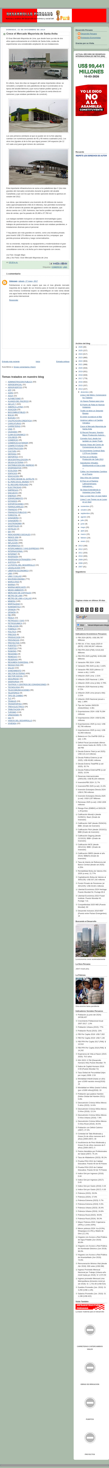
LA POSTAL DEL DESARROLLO (21, 565)
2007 (81, 567)
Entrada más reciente (11, 362)
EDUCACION (13, 476)
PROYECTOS (13, 643)
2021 (81, 364)
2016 (81, 382)
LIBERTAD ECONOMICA (18, 571)
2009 (81, 560)
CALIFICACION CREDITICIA (20, 421)
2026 (81, 347)
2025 (81, 351)
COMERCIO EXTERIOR (18, 443)
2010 (81, 556)
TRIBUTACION (14, 709)
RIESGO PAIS (14, 665)
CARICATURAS (14, 424)
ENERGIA (12, 496)
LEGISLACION (14, 568)
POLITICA (12, 632)
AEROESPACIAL (15, 385)
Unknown (13, 281)
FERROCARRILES (16, 507)
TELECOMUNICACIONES (19, 690)
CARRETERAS (14, 426)
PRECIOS (12, 635)
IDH (9, 532)
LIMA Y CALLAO (15, 576)
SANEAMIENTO (14, 671)
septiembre (85, 513)
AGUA (10, 396)
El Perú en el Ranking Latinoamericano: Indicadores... (89, 483)
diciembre (85, 392)
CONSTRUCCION (15, 448)
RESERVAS (13, 660)
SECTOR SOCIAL (15, 676)
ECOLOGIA (13, 471)
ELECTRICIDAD (14, 487)
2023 (81, 358)
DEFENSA (12, 454)
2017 (81, 378)
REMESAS (12, 657)
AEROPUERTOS (15, 387)
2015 (81, 385)
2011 (81, 553)
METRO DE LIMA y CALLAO (20, 598)
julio (83, 520)
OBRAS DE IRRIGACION (89, 1384)
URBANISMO (13, 715)
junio (83, 524)
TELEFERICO (13, 693)
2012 (81, 549)
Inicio (38, 362)
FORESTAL (13, 515)
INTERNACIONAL (15, 551)
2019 (81, 372)
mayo (83, 527)
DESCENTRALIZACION (18, 460)
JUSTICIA (12, 562)
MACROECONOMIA (16, 579)
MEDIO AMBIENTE (16, 590)
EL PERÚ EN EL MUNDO (18, 482)
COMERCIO (57, 267)
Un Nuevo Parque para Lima (92, 401)
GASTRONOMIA (15, 524)
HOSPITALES (13, 526)
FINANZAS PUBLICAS (17, 512)
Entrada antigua (62, 362)
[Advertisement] (17, 353)
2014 (81, 389)
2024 (81, 354)
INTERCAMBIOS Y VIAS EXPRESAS (23, 548)
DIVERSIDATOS (15, 468)
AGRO (10, 393)
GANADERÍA (13, 521)
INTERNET (12, 554)
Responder (13, 300)
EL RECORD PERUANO (18, 485)
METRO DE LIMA (15, 596)
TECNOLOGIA (14, 687)
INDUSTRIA (13, 540)
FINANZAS (12, 510)
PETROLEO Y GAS (16, 621)
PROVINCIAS (13, 640)
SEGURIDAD (13, 679)
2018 (81, 375)
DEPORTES (13, 457)
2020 (81, 368)
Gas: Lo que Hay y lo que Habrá (93, 496)
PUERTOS (12, 648)
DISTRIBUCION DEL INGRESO (21, 465)
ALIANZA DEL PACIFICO (18, 401)
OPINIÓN (12, 612)
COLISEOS (12, 437)
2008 (81, 563)
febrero (84, 538)
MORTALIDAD (14, 604)
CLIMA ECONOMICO (17, 435)
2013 (81, 546)
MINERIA (12, 601)
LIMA (65, 267)
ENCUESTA (13, 493)
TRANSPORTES (15, 704)
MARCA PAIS (13, 582)
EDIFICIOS (12, 473)
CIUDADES (12, 432)
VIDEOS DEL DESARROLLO (20, 721)
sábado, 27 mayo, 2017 (28, 281)
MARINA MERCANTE (17, 587)
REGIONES (13, 654)
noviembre (85, 506)
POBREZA (12, 629)
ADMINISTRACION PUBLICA (20, 382)
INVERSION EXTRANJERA (19, 560)
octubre (84, 510)
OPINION (12, 610)
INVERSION (13, 557)
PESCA (11, 618)
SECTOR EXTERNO (16, 673)
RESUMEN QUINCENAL (18, 662)
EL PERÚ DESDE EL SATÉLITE (21, 479)
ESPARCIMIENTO (15, 498)
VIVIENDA (12, 723)
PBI (9, 615)
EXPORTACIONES (16, 504)
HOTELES (12, 529)
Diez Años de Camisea (89, 478)
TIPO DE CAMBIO (15, 696)
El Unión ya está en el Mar (91, 417)
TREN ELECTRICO (16, 707)
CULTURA (12, 451)
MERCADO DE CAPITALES (19, 593)
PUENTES (12, 646)
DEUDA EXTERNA (16, 462)
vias (9, 718)
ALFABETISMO (14, 399)
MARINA (11, 585)
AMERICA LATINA (15, 407)
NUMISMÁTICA (14, 607)
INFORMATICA (14, 546)
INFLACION (13, 543)
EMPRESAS (13, 490)
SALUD (11, 668)
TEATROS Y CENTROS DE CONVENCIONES (27, 684)
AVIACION (12, 410)
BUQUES (12, 418)
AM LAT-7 (12, 404)
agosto (84, 517)
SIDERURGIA (13, 682)
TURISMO (12, 712)
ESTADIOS (12, 501)
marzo (83, 534)
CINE (10, 429)
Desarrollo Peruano (89, 34)
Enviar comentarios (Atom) (25, 367)
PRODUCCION (14, 637)
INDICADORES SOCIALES (19, 535)
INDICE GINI (13, 537)
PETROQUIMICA (15, 623)
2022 (81, 361)
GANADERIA (13, 518)
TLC (9, 698)
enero (83, 541)
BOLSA (11, 415)
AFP (9, 390)
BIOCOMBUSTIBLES (17, 412)
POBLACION (13, 626)
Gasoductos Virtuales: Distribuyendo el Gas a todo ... (92, 465)
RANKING (12, 651)
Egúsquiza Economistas (91, 38)
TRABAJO (12, 701)
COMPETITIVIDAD (16, 446)
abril (83, 531)
